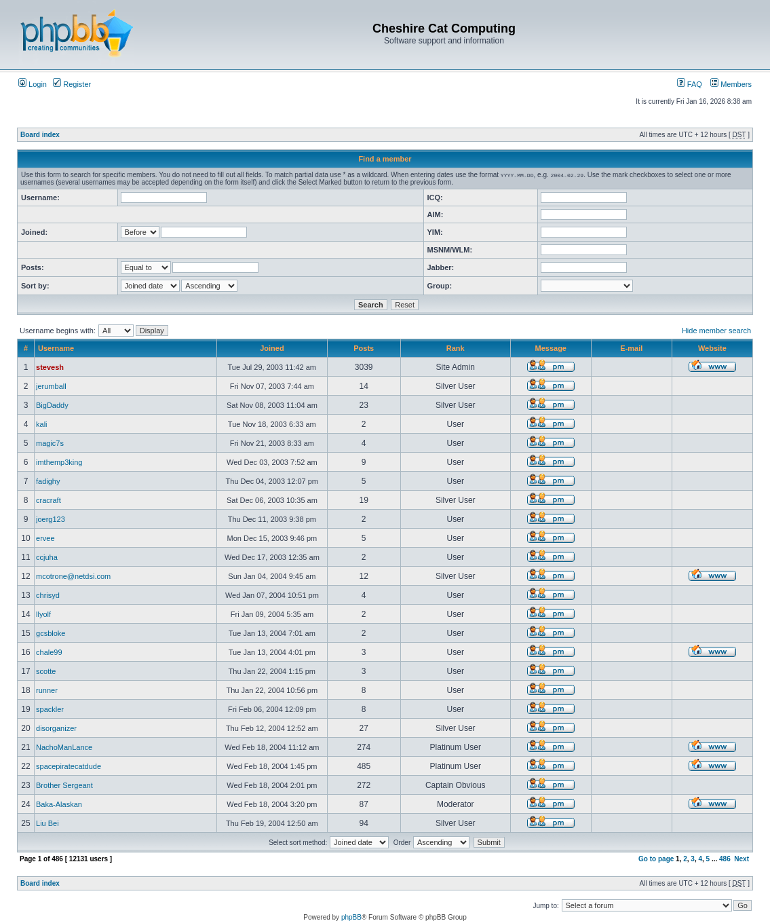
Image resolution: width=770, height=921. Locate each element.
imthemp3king (59, 462)
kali (41, 424)
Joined (272, 348)
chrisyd (48, 595)
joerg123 (50, 519)
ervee (45, 538)
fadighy (48, 481)
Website (712, 348)
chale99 (49, 652)
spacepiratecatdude (68, 766)
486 (725, 859)
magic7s (50, 443)
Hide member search (716, 330)
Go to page (656, 859)
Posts (363, 348)
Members (731, 84)
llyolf (43, 614)
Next (741, 859)
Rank (455, 348)
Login (32, 84)
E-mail (631, 348)
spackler (50, 709)
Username (56, 348)
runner (47, 690)
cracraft (48, 500)
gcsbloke (50, 633)
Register (72, 84)
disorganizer (56, 728)
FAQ (689, 84)
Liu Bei (47, 823)
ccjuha (47, 557)
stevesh (50, 367)
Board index (40, 134)
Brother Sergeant (64, 785)
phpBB (351, 917)
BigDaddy (52, 405)
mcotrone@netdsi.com (73, 576)
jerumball (51, 386)
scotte (46, 671)
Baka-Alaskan (59, 804)
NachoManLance (64, 747)
